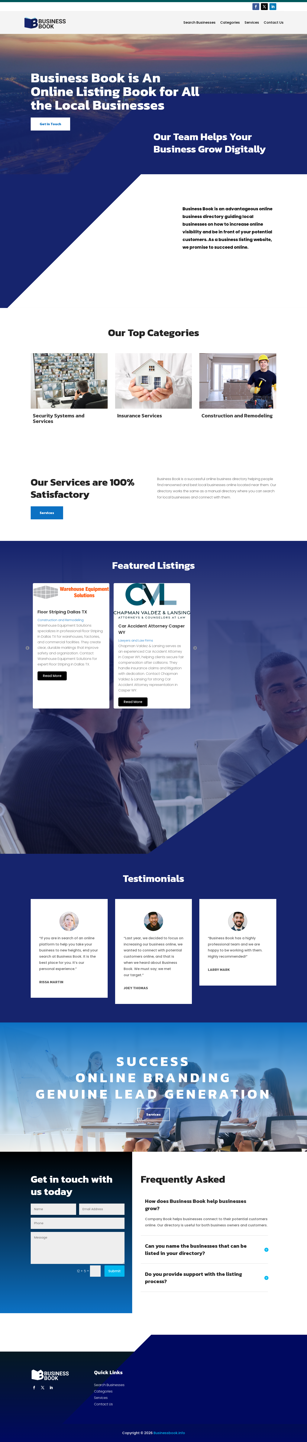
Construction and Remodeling (61, 620)
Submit (114, 1271)
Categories (230, 22)
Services (252, 22)
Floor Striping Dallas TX (62, 612)
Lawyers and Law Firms (135, 640)
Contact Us (274, 22)
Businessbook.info (169, 1432)
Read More (52, 675)
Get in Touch (50, 123)
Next (195, 648)
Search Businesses (199, 22)
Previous (27, 648)
